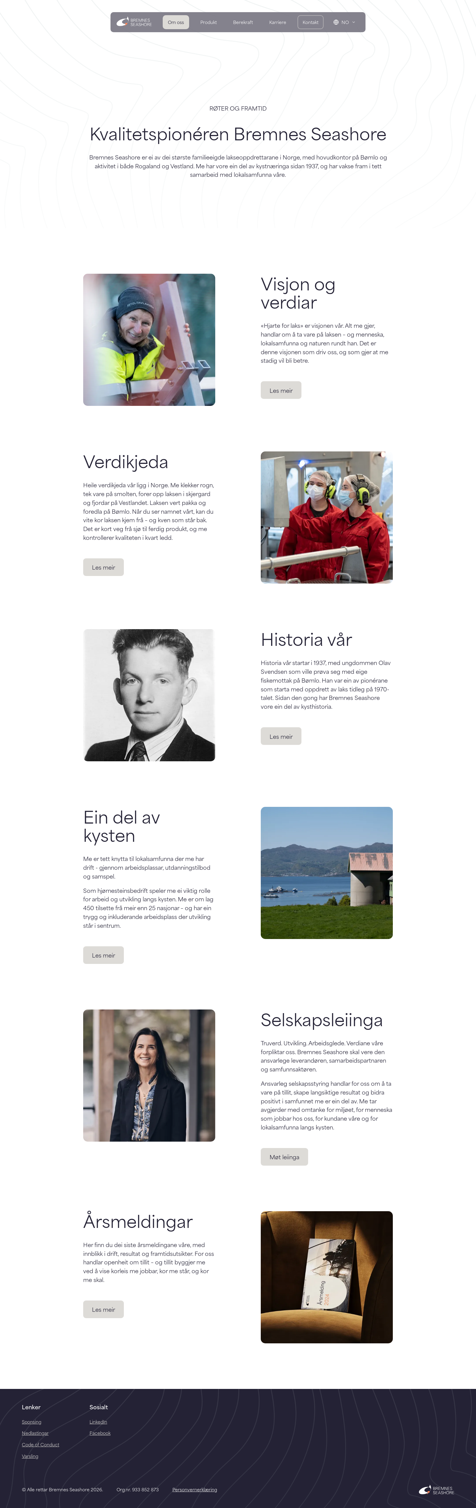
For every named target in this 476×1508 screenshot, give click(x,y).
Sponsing (31, 1421)
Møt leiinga (284, 1156)
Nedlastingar (35, 1432)
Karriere (277, 22)
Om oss (176, 22)
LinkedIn (98, 1421)
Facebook (100, 1432)
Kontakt (310, 22)
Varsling (30, 1455)
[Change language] (344, 22)
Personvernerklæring (194, 1489)
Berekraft (243, 22)
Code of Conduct (40, 1444)
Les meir (281, 390)
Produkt (208, 22)
